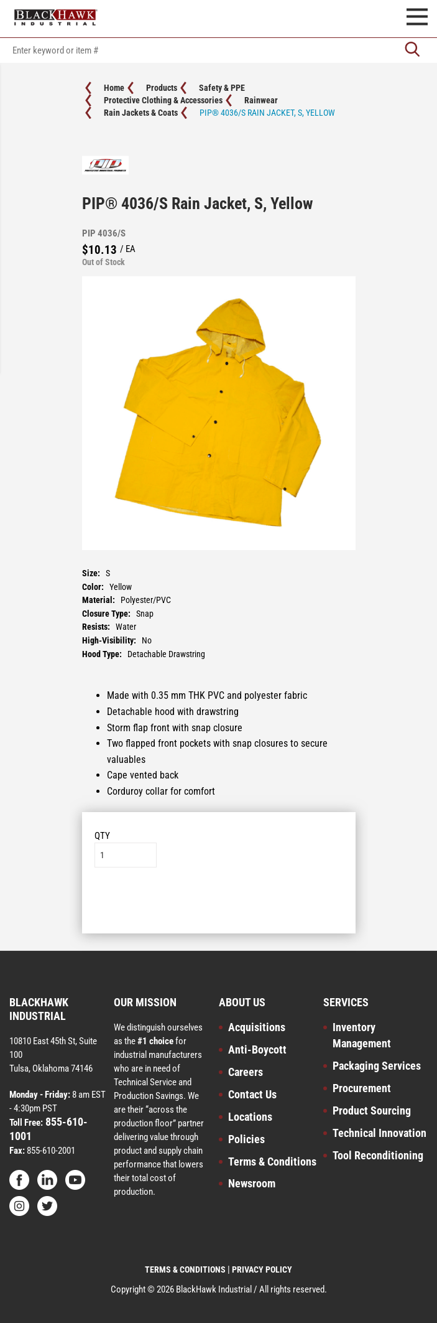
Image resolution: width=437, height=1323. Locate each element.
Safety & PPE (222, 88)
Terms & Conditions (272, 1161)
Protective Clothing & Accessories (163, 100)
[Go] (412, 50)
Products (161, 88)
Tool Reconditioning (378, 1155)
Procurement (362, 1088)
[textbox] (218, 50)
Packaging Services (377, 1065)
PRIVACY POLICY (262, 1269)
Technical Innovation (379, 1132)
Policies (246, 1139)
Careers (245, 1071)
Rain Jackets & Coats (141, 113)
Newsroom (251, 1183)
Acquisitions (256, 1027)
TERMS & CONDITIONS (185, 1269)
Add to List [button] (218, 905)
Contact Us (252, 1094)
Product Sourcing (372, 1110)
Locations (250, 1116)
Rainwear (261, 100)
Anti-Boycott (257, 1049)
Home (114, 88)
